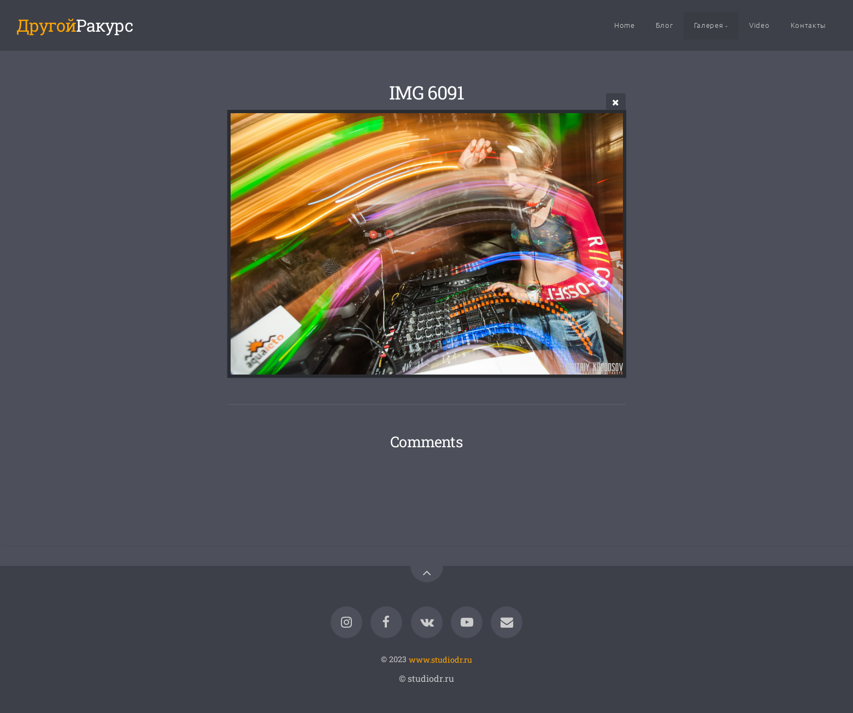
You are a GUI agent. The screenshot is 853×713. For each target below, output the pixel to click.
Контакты (808, 25)
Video (759, 25)
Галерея (708, 25)
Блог (664, 25)
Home (624, 25)
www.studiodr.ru (440, 659)
